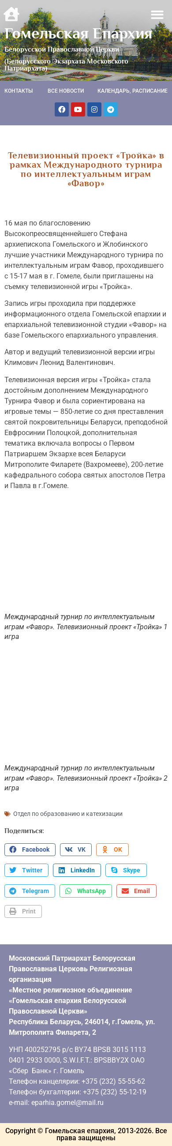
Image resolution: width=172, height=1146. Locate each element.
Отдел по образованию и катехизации (68, 813)
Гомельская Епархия (78, 33)
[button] (157, 14)
